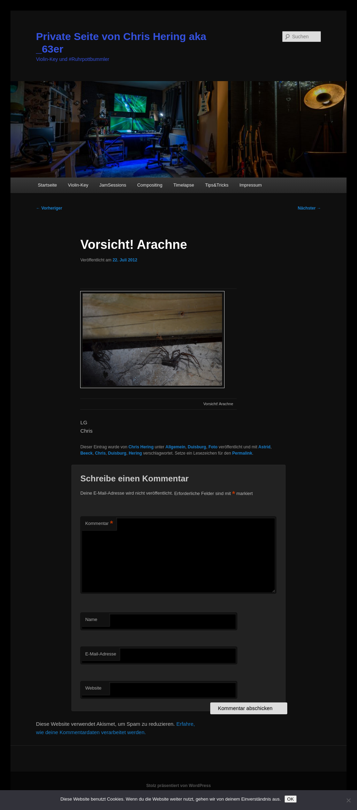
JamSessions (112, 185)
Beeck (86, 453)
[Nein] (348, 800)
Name (91, 619)
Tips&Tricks (216, 185)
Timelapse (183, 185)
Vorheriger (49, 208)
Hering (135, 453)
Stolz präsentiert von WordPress (178, 785)
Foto (213, 447)
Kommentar (99, 524)
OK (290, 799)
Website (93, 688)
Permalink (242, 453)
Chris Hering (140, 447)
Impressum (251, 185)
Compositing (149, 185)
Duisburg (197, 447)
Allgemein (175, 447)
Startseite (47, 185)
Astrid (264, 447)
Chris (100, 453)
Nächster (309, 208)
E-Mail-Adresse (100, 653)
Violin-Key (78, 185)
